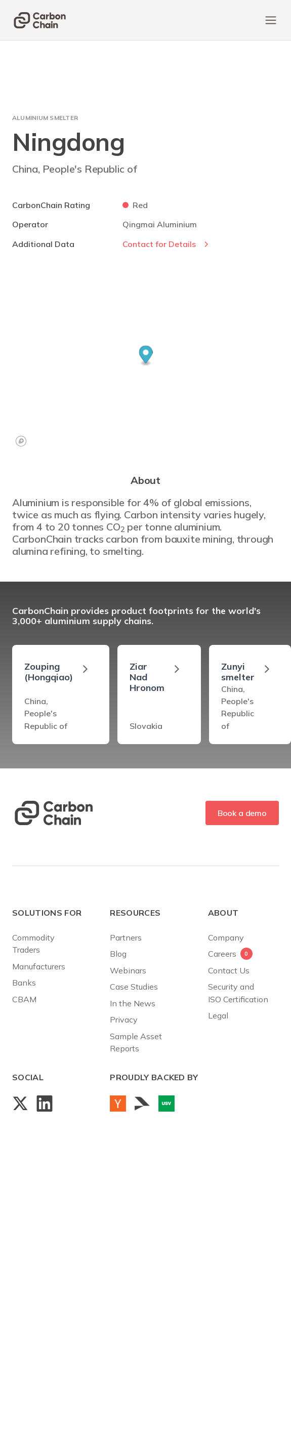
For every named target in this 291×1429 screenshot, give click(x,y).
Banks (24, 982)
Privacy (124, 1019)
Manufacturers (38, 966)
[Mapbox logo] (21, 441)
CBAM (24, 999)
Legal (218, 1015)
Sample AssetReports (136, 1042)
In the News (132, 1003)
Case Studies (134, 987)
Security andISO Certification (238, 993)
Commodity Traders (33, 943)
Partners (126, 937)
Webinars (128, 970)
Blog (118, 954)
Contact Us (229, 970)
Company (226, 937)
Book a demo (242, 813)
